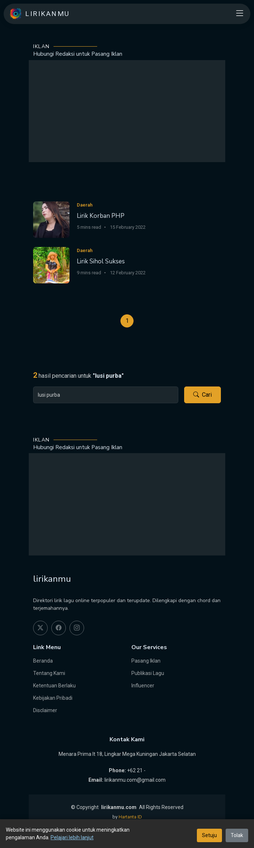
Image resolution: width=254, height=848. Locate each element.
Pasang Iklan (145, 660)
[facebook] (58, 628)
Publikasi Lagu (147, 673)
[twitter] (40, 628)
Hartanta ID (130, 817)
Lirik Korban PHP (100, 216)
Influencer (142, 685)
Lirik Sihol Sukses (101, 261)
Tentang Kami (49, 673)
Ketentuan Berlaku (54, 685)
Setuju (209, 835)
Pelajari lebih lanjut (72, 837)
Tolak (237, 835)
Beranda (43, 660)
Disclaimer (45, 710)
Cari (202, 394)
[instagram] (77, 628)
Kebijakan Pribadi (52, 697)
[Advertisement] (127, 111)
